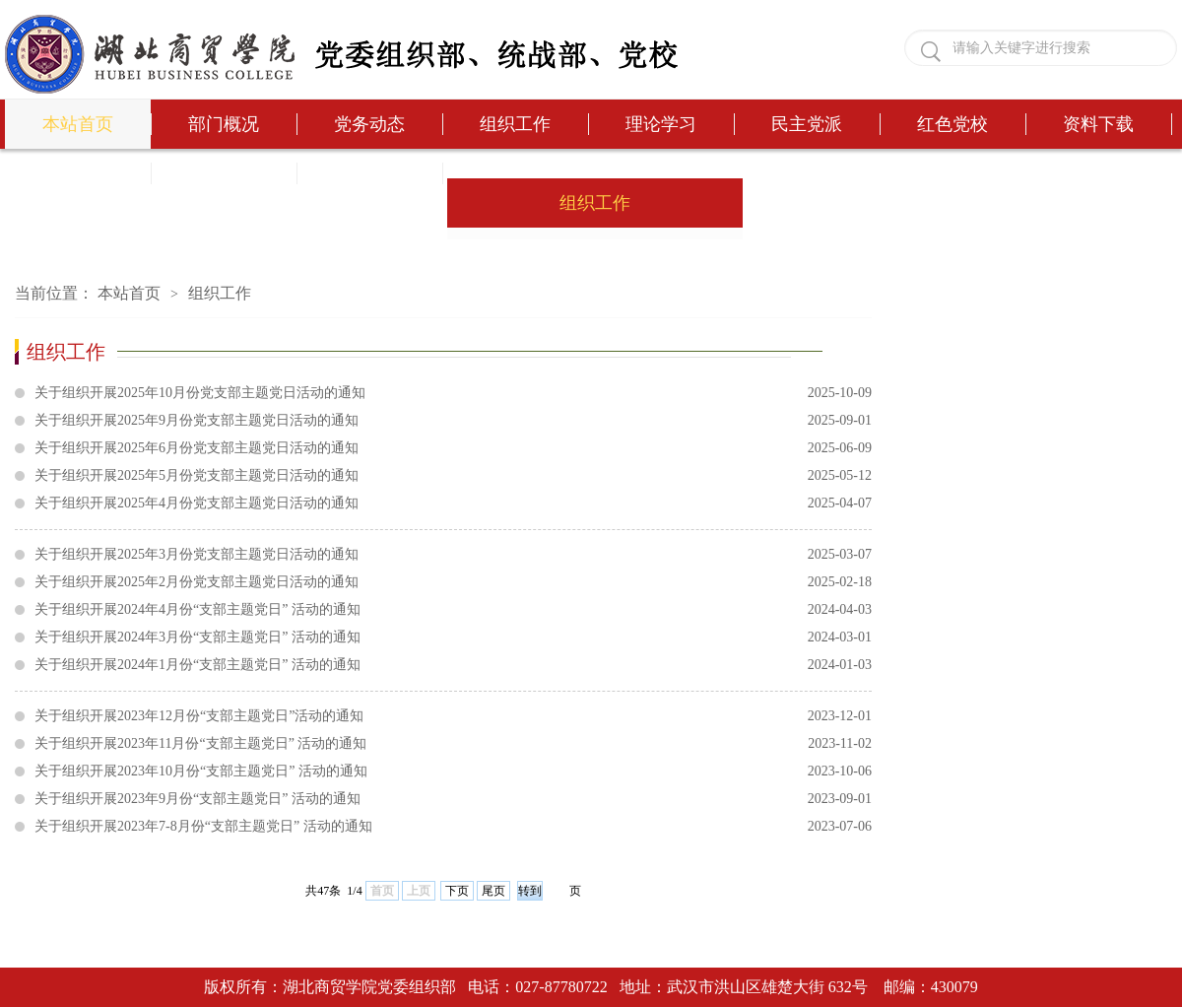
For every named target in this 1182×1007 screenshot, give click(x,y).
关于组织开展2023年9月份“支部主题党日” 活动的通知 (453, 799)
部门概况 (223, 124)
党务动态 (369, 124)
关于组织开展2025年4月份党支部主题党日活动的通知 (453, 503)
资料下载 (1098, 124)
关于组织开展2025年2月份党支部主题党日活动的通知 (453, 582)
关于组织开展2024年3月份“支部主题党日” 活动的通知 (453, 637)
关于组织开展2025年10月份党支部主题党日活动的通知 (453, 393)
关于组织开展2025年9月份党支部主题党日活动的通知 (453, 421)
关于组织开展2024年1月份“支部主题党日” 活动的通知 (453, 665)
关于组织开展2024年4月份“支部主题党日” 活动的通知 (453, 610)
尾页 (493, 891)
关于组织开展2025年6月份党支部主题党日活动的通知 (453, 448)
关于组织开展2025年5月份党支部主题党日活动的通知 (453, 476)
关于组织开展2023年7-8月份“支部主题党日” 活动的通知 (453, 826)
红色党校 (952, 124)
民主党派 (806, 124)
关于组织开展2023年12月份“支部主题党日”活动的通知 (453, 716)
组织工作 (515, 124)
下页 (457, 891)
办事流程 (77, 173)
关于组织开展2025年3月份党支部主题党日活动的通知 (453, 555)
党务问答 (223, 173)
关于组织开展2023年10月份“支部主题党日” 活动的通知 (453, 771)
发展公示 (369, 173)
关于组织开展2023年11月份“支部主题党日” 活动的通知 (453, 744)
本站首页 (77, 124)
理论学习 (660, 124)
